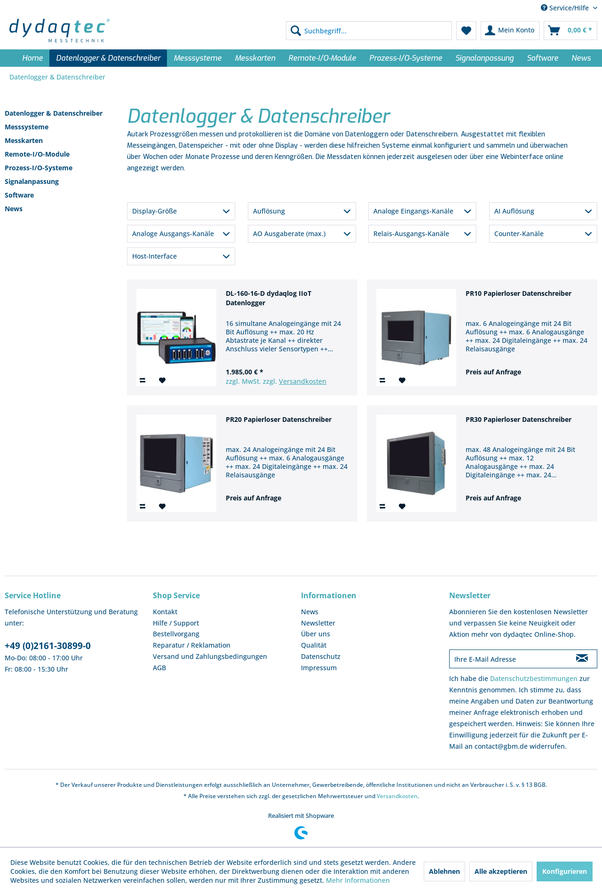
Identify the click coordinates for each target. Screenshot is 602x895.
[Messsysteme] (197, 58)
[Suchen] (296, 30)
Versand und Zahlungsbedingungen (210, 656)
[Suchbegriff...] (369, 30)
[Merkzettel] (466, 30)
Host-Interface (154, 256)
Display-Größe (154, 210)
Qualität (313, 645)
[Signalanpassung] (484, 58)
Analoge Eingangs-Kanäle (413, 210)
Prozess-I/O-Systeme (38, 167)
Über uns (315, 633)
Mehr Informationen (358, 880)
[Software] (542, 58)
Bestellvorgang (176, 633)
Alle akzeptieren (501, 871)
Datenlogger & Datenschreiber (54, 113)
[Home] (32, 58)
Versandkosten (302, 381)
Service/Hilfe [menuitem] (566, 7)
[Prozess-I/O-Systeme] (406, 58)
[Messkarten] (255, 58)
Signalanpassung (32, 181)
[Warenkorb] (570, 30)
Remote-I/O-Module (37, 154)
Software (19, 194)
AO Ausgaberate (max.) (289, 233)
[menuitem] (369, 30)
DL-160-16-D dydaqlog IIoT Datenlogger (268, 298)
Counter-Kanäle (519, 233)
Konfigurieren (564, 871)
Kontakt (165, 611)
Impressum (319, 667)
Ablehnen (444, 871)
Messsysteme (26, 126)
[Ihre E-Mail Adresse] (508, 659)
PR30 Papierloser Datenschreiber (518, 419)
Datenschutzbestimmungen (534, 678)
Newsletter (318, 622)
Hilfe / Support (176, 622)
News (14, 208)
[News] (581, 58)
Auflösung (269, 210)
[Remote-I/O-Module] (322, 58)
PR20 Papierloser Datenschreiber (279, 419)
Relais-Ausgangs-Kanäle (411, 233)
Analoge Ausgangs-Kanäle (173, 233)
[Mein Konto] (510, 30)
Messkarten (24, 140)
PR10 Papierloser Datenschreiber (518, 293)
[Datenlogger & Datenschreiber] (108, 58)
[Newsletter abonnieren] (582, 659)
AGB (159, 667)
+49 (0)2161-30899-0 (48, 646)
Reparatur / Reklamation (191, 645)
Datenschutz (321, 656)
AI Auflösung (514, 210)
